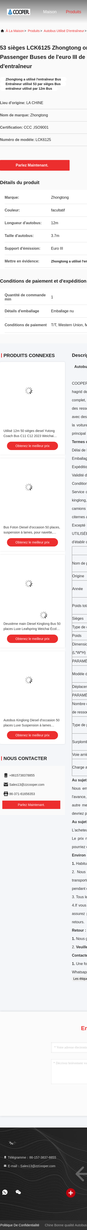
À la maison (15, 31)
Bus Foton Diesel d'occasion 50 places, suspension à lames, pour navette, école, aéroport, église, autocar (31, 532)
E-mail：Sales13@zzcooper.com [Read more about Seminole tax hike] (29, 1166)
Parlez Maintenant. (35, 165)
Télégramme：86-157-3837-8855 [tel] (29, 1157)
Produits (73, 12)
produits (34, 31)
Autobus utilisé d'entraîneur (64, 31)
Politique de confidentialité (19, 1225)
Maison (50, 12)
